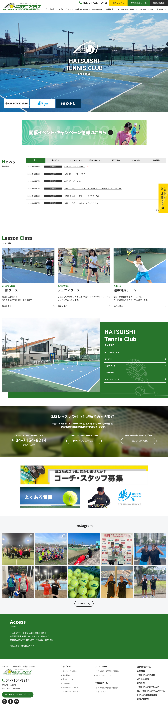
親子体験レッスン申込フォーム (151, 692)
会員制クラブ (110, 368)
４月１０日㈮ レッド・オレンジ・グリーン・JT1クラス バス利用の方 (93, 189)
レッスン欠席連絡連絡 (147, 696)
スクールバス (101, 693)
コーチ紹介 (109, 375)
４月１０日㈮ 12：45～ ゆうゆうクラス (81, 204)
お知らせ (141, 684)
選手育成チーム (144, 668)
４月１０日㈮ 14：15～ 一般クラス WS (81, 196)
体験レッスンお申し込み (148, 688)
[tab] (35, 160)
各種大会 (141, 672)
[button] (163, 198)
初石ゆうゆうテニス (104, 676)
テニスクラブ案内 (112, 354)
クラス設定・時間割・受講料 (107, 672)
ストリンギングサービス (72, 692)
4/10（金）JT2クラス (73, 182)
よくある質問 (143, 680)
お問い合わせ (143, 700)
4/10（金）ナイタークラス (74, 174)
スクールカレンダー (113, 382)
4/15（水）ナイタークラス (74, 167)
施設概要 (108, 361)
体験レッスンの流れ (146, 676)
